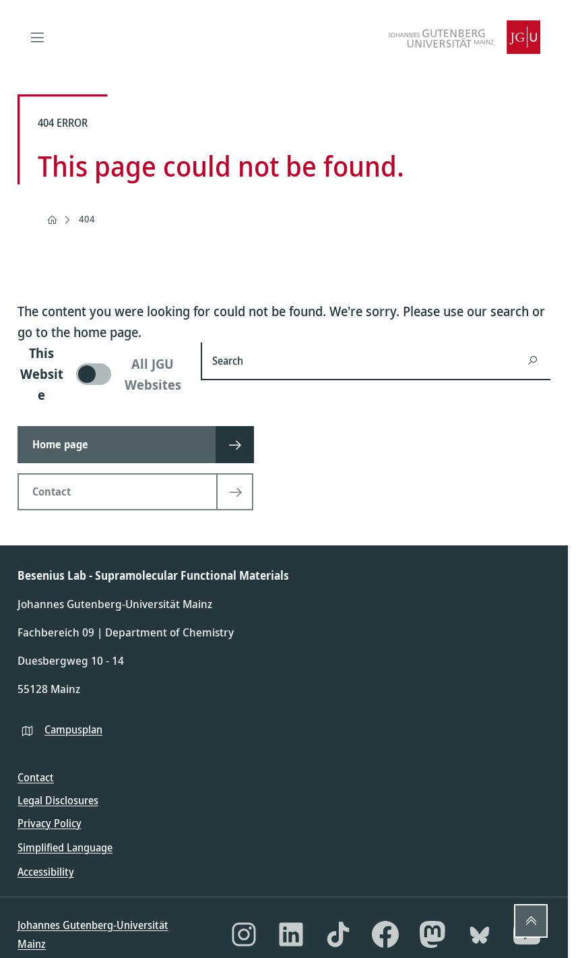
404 (87, 218)
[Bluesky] (479, 934)
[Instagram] (243, 934)
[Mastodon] (432, 934)
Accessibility (46, 871)
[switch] (101, 373)
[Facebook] (385, 934)
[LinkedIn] (291, 934)
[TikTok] (338, 934)
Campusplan (73, 729)
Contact (36, 777)
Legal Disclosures (58, 800)
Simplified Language (65, 847)
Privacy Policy (50, 823)
